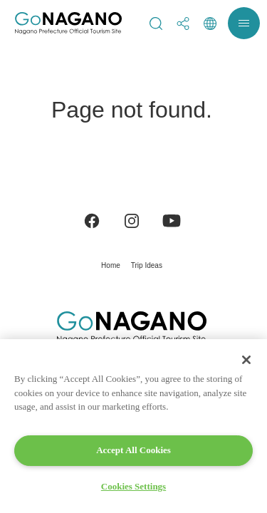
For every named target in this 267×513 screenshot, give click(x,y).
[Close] (246, 359)
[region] (133, 426)
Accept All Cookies (133, 450)
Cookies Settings (133, 486)
